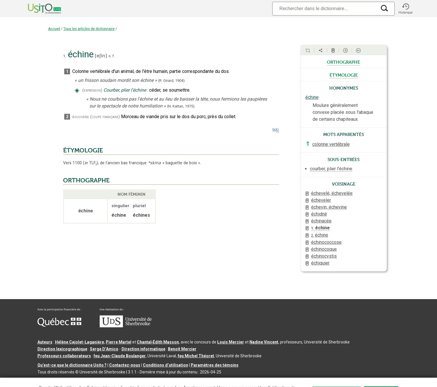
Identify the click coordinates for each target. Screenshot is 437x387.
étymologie (344, 74)
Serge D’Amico (104, 349)
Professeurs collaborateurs (64, 356)
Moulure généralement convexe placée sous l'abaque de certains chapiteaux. (343, 112)
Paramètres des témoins (215, 365)
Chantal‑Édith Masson (158, 342)
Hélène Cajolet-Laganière (79, 342)
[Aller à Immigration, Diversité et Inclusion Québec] (59, 325)
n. (110, 56)
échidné (319, 214)
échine (312, 97)
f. (113, 56)
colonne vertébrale (331, 144)
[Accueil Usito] (38, 8)
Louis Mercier (230, 342)
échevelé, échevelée (332, 193)
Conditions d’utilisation (165, 365)
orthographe (343, 61)
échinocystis (324, 256)
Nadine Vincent (263, 342)
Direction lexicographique (62, 349)
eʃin (101, 55)
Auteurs (44, 342)
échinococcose (326, 242)
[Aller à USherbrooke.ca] (126, 326)
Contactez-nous (124, 365)
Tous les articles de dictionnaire (89, 29)
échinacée (321, 221)
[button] (405, 8)
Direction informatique (143, 349)
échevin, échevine (329, 207)
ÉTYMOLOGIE (83, 150)
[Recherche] (324, 8)
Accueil (54, 29)
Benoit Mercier (182, 349)
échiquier (320, 263)
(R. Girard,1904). (172, 80)
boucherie (80, 116)
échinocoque (324, 249)
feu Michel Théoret (196, 356)
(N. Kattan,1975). (181, 106)
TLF (90, 163)
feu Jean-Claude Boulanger (120, 356)
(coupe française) (105, 116)
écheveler (321, 200)
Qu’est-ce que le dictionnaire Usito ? (72, 365)
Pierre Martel (118, 342)
